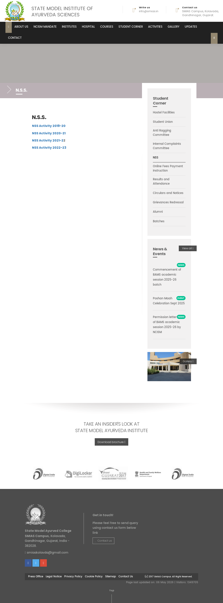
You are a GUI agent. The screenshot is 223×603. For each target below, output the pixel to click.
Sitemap (110, 576)
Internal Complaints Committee (167, 146)
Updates (191, 27)
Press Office (35, 576)
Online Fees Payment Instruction (168, 168)
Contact (15, 38)
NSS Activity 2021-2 (47, 140)
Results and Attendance (161, 181)
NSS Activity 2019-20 (49, 126)
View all (187, 248)
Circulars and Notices (168, 193)
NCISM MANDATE (45, 27)
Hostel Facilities (164, 113)
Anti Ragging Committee (162, 133)
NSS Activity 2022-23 (49, 147)
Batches (158, 221)
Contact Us (125, 576)
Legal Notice (54, 576)
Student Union (163, 122)
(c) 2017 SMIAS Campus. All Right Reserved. (168, 576)
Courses (106, 27)
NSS (155, 158)
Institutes (69, 27)
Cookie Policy (94, 576)
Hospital (88, 27)
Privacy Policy (73, 576)
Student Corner (130, 27)
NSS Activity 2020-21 (49, 133)
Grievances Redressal (168, 202)
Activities (155, 27)
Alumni (158, 212)
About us (21, 27)
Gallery (173, 27)
